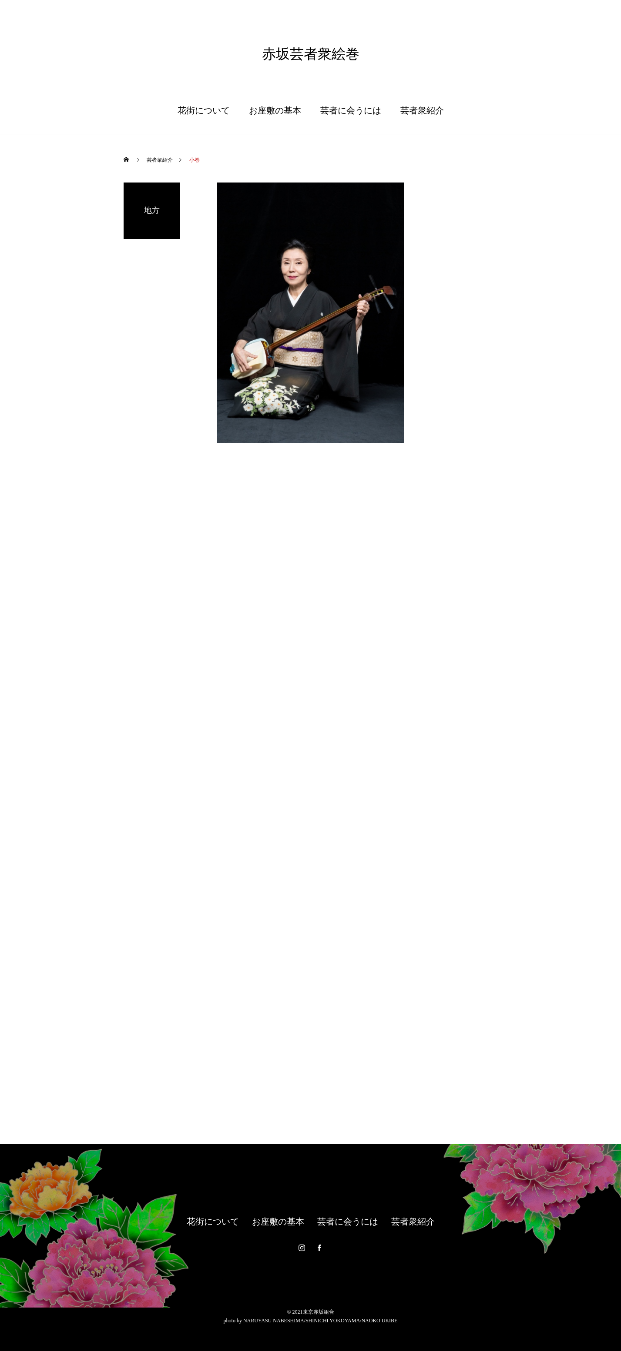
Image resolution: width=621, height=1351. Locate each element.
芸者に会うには (350, 110)
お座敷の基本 (275, 110)
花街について (204, 110)
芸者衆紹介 (422, 110)
